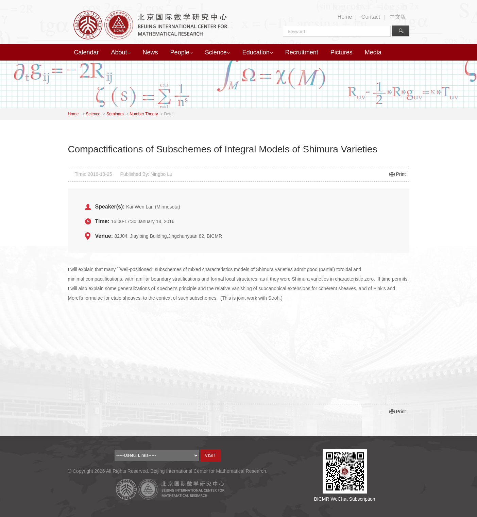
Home (345, 17)
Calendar (86, 52)
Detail (169, 114)
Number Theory (144, 114)
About (121, 52)
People (181, 52)
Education (257, 52)
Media (373, 52)
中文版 (398, 17)
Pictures (341, 52)
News (150, 52)
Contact (370, 17)
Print (401, 174)
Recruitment (301, 52)
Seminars (115, 114)
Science (217, 52)
